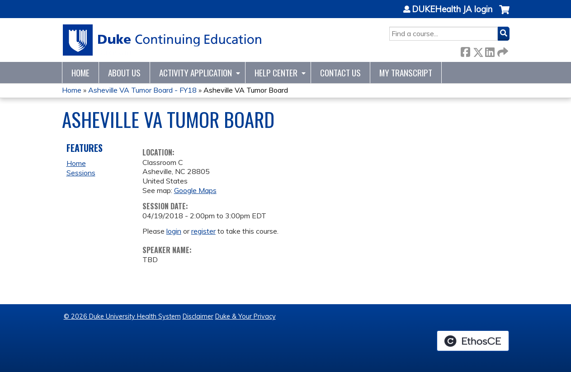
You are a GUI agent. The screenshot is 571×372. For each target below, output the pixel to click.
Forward (501, 50)
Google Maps (195, 190)
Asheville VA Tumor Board (245, 89)
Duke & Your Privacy (245, 316)
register (203, 230)
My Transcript (405, 72)
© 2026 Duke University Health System (122, 316)
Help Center (276, 72)
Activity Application (195, 72)
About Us (124, 72)
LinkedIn (489, 50)
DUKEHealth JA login (452, 9)
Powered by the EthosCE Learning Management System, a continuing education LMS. (473, 341)
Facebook (465, 50)
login (173, 230)
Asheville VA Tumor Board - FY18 (142, 89)
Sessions (80, 172)
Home (80, 72)
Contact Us (340, 72)
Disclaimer (198, 316)
